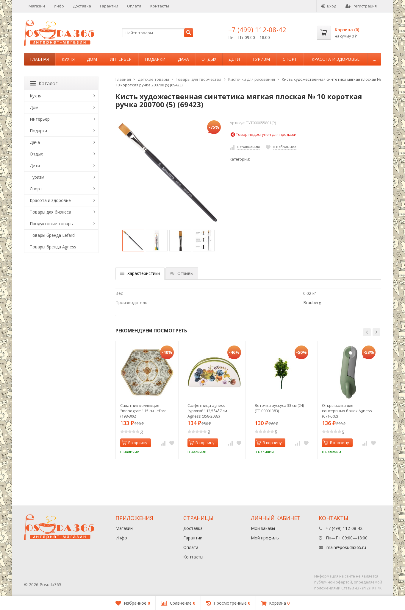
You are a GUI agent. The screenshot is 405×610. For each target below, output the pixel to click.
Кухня (68, 59)
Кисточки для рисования (251, 79)
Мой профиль (265, 538)
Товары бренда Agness (53, 247)
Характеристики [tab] (140, 273)
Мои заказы (263, 528)
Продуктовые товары (52, 223)
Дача (183, 59)
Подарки (155, 59)
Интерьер (121, 59)
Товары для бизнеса (50, 212)
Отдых (208, 59)
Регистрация (361, 6)
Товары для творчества (198, 79)
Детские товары (153, 79)
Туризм (261, 59)
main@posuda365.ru (346, 547)
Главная (39, 59)
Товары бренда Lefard (52, 235)
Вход (328, 6)
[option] (133, 240)
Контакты (159, 6)
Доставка (82, 6)
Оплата (134, 6)
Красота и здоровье (335, 59)
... (374, 59)
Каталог (43, 83)
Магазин (37, 6)
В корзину (134, 442)
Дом (92, 59)
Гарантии (109, 6)
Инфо (59, 6)
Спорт (290, 59)
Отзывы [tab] (181, 273)
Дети (234, 59)
